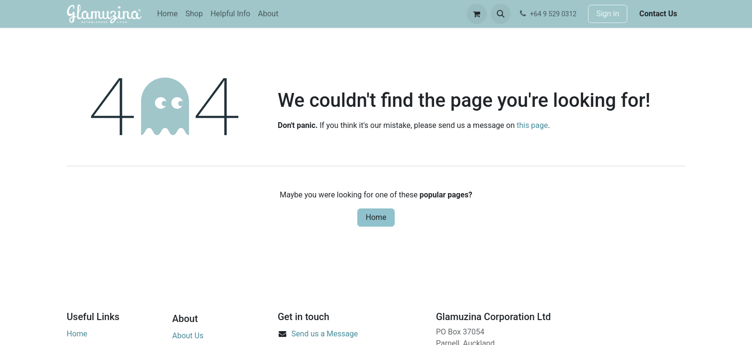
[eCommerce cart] (477, 14)
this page (532, 125)
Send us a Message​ (325, 333)
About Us (187, 335)
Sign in (607, 13)
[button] (501, 14)
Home (375, 217)
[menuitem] (167, 13)
